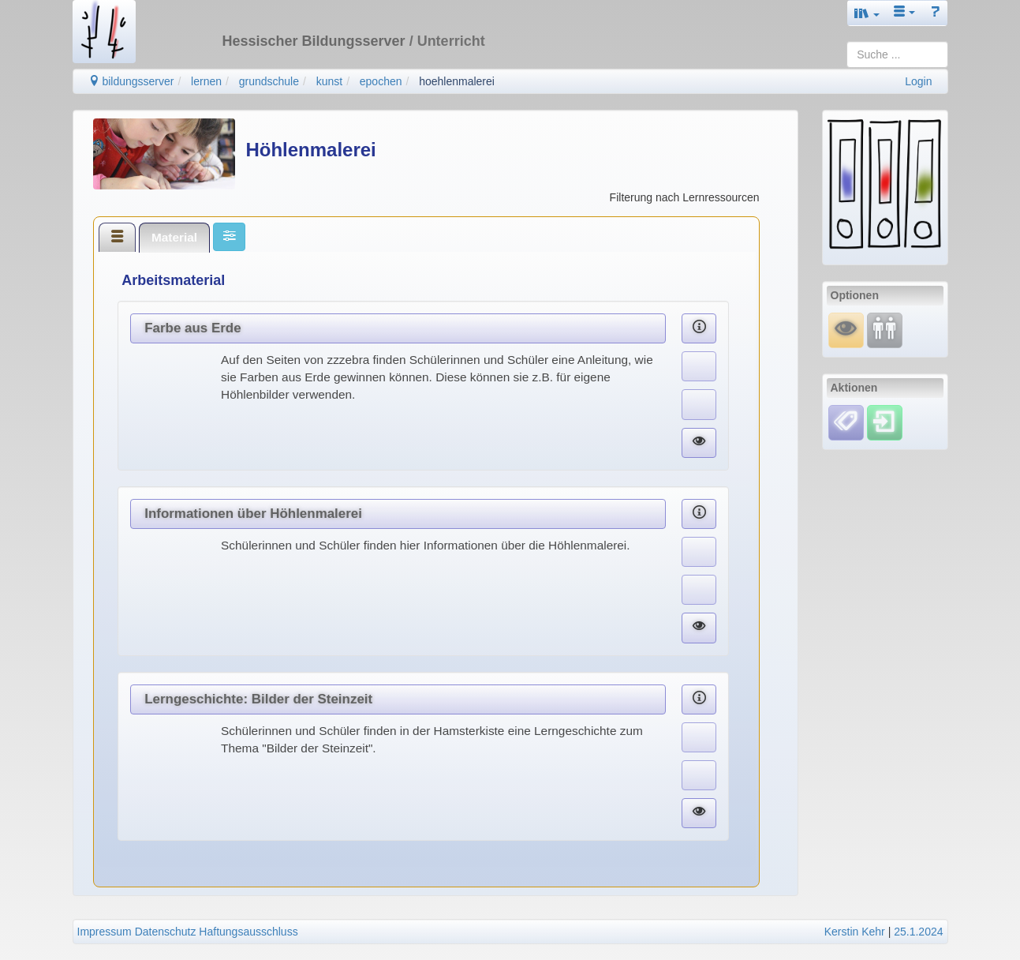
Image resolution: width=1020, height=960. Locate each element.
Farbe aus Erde (192, 328)
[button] (867, 13)
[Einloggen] (884, 421)
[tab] (117, 237)
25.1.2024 (918, 931)
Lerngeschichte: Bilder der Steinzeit (258, 699)
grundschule (269, 81)
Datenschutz (165, 931)
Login (918, 81)
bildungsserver (131, 81)
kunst (329, 81)
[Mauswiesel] (846, 329)
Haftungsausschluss (248, 931)
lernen (206, 81)
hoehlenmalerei (457, 81)
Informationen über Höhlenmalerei (253, 513)
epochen (381, 81)
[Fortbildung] (884, 329)
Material (174, 237)
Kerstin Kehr (854, 931)
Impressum (104, 931)
